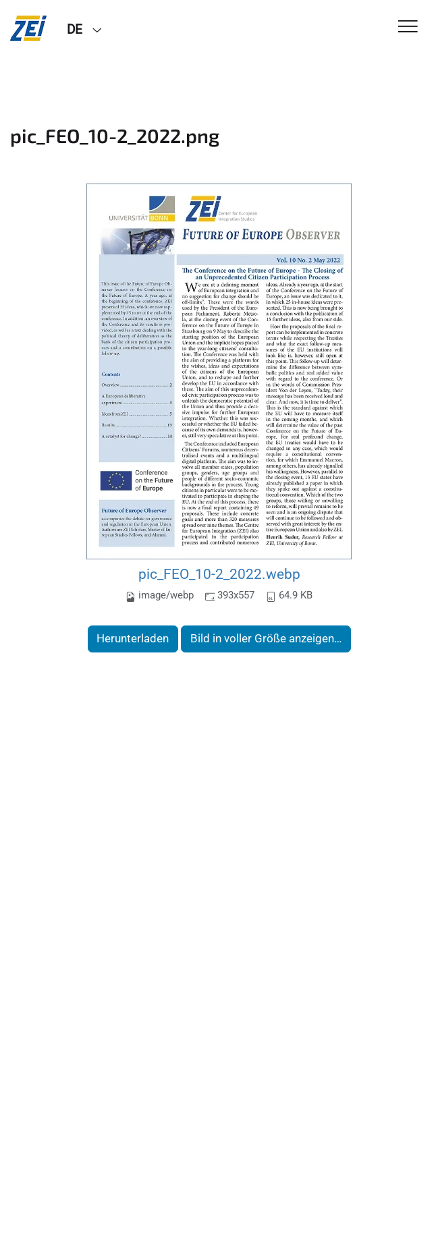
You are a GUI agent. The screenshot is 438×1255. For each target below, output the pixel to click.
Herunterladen (133, 638)
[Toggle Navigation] (408, 27)
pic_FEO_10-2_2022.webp (219, 573)
